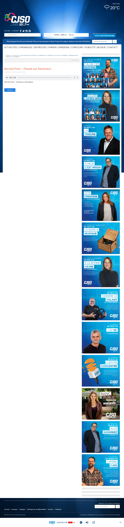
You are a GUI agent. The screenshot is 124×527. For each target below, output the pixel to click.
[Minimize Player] (120, 522)
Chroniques (25, 47)
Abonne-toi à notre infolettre (109, 503)
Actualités (10, 47)
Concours (77, 47)
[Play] (81, 522)
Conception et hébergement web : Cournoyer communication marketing (100, 514)
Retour (10, 90)
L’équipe (22, 509)
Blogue (101, 47)
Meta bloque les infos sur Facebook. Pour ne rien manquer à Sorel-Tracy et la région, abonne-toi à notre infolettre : (62, 41)
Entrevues (40, 47)
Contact (15, 31)
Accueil (7, 31)
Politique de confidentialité (36, 509)
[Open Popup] (93, 522)
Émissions (64, 47)
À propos (14, 509)
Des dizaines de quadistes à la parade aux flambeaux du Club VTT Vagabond (44, 55)
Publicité (90, 47)
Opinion (52, 47)
